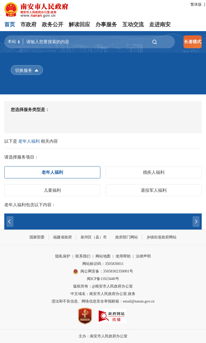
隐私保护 (62, 256)
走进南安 (160, 24)
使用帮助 (123, 256)
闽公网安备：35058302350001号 (103, 271)
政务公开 (52, 24)
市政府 (28, 24)
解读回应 (79, 24)
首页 (9, 24)
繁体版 (196, 4)
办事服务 (106, 24)
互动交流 (133, 24)
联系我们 (82, 256)
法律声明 (143, 256)
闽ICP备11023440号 (103, 279)
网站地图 (103, 256)
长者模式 (192, 41)
